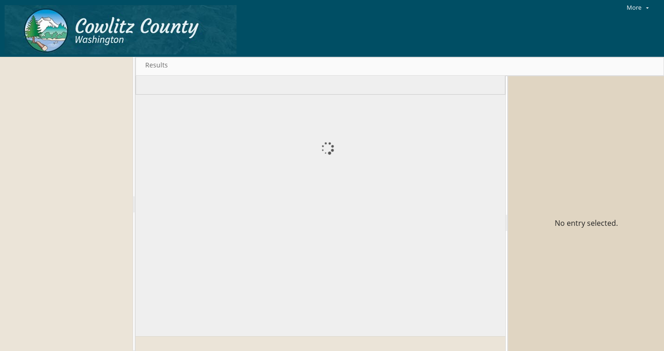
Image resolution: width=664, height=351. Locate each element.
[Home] (123, 28)
